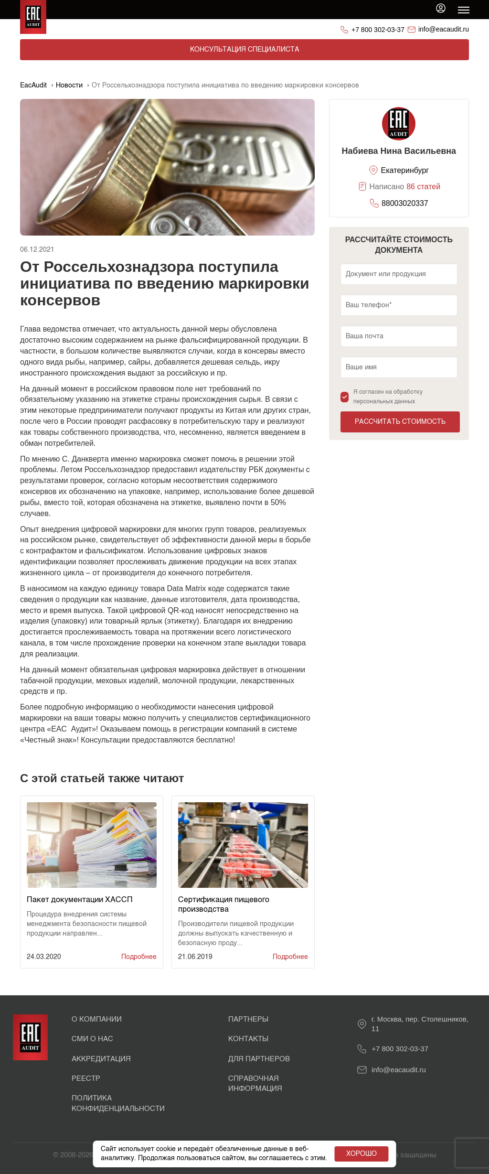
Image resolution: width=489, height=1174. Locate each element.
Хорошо (361, 1149)
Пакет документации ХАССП (80, 900)
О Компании (97, 1019)
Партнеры (248, 1019)
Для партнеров (259, 1059)
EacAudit (33, 85)
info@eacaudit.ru (443, 29)
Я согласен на (388, 397)
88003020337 (405, 203)
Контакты (248, 1039)
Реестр (86, 1078)
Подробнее (139, 957)
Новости (69, 85)
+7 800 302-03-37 (377, 29)
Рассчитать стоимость (400, 422)
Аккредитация (101, 1059)
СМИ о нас (92, 1039)
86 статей (423, 187)
